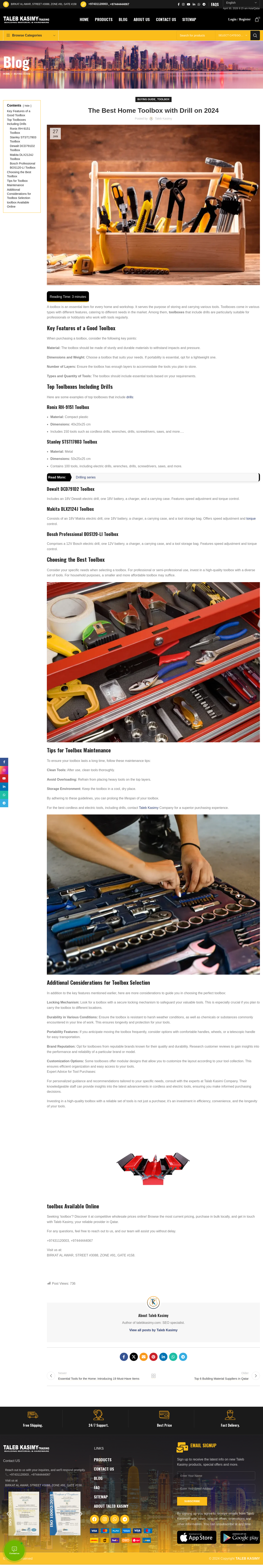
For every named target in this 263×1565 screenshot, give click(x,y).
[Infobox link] (32, 1419)
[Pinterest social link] (153, 1357)
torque (251, 518)
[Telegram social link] (204, 4)
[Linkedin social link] (193, 4)
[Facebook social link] (178, 4)
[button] (7, 1514)
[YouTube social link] (188, 4)
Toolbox (163, 99)
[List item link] (44, 1472)
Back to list (153, 1376)
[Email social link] (144, 1357)
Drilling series (86, 477)
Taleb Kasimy (148, 808)
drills (129, 397)
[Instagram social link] (183, 4)
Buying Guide (22, 74)
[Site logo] (27, 19)
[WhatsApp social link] (198, 4)
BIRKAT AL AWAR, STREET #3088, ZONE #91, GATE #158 (43, 4)
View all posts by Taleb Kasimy (153, 1330)
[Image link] (121, 1531)
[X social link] (134, 1357)
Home (6, 74)
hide (27, 105)
